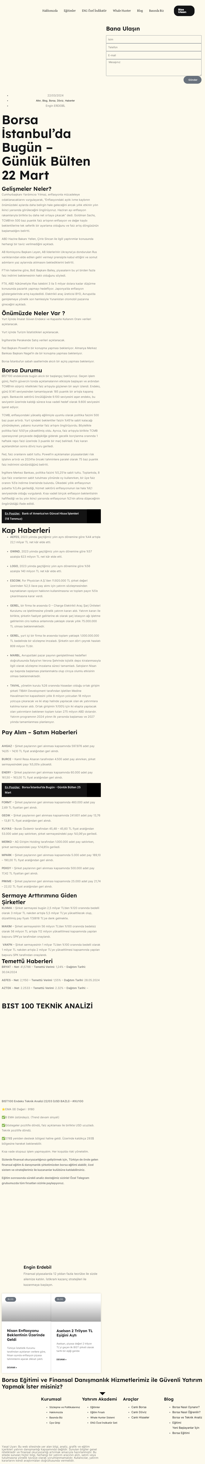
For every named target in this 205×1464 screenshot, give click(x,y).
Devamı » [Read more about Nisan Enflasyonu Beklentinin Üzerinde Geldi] (12, 1368)
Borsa (52, 100)
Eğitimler (70, 10)
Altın (36, 100)
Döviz (61, 100)
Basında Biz (156, 10)
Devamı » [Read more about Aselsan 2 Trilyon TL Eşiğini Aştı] (61, 1359)
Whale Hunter (122, 10)
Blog (140, 10)
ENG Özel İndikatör (94, 10)
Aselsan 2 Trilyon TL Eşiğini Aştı (75, 1332)
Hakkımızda (50, 10)
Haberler (72, 100)
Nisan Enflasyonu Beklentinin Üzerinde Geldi (26, 1335)
